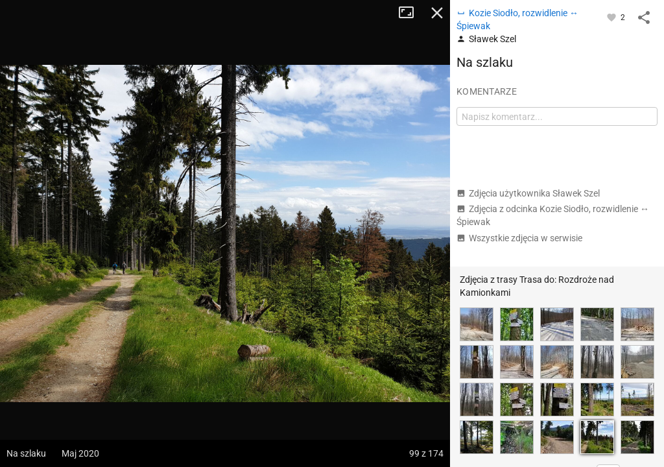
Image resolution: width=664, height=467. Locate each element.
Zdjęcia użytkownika (528, 193)
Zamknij (437, 13)
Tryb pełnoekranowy (411, 13)
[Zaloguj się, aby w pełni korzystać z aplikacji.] (612, 17)
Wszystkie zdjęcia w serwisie (519, 238)
